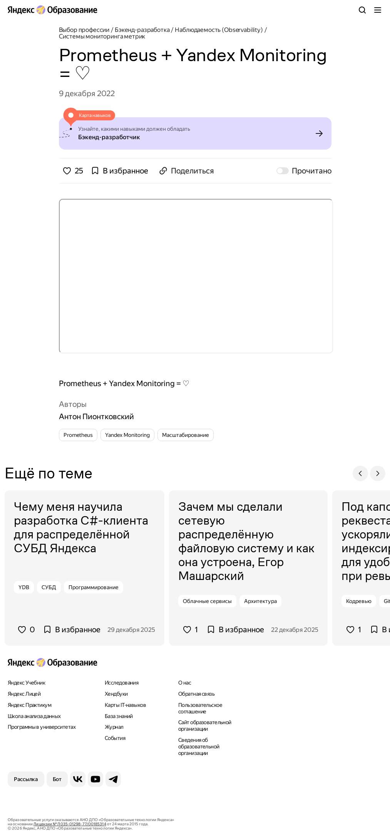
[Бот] (57, 779)
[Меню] (377, 10)
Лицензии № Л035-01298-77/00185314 (69, 824)
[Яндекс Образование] (52, 10)
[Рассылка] (26, 779)
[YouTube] (95, 779)
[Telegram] (113, 779)
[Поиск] (362, 10)
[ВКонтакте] (77, 779)
